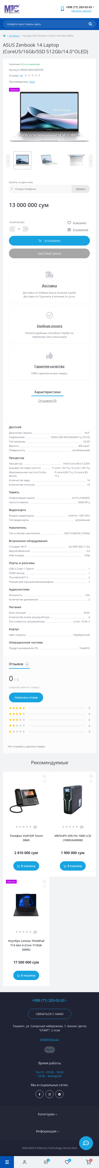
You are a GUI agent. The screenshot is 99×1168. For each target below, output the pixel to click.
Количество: (17, 222)
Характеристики (47, 392)
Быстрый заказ (49, 253)
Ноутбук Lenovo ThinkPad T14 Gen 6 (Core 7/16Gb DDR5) (26, 945)
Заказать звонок (81, 11)
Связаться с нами (49, 1014)
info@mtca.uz (49, 1039)
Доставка (49, 286)
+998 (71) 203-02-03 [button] (49, 1000)
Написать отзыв (26, 697)
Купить (80, 189)
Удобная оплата (49, 326)
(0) (21, 75)
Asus (32, 81)
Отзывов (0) (47, 401)
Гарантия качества (49, 366)
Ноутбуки (14, 35)
